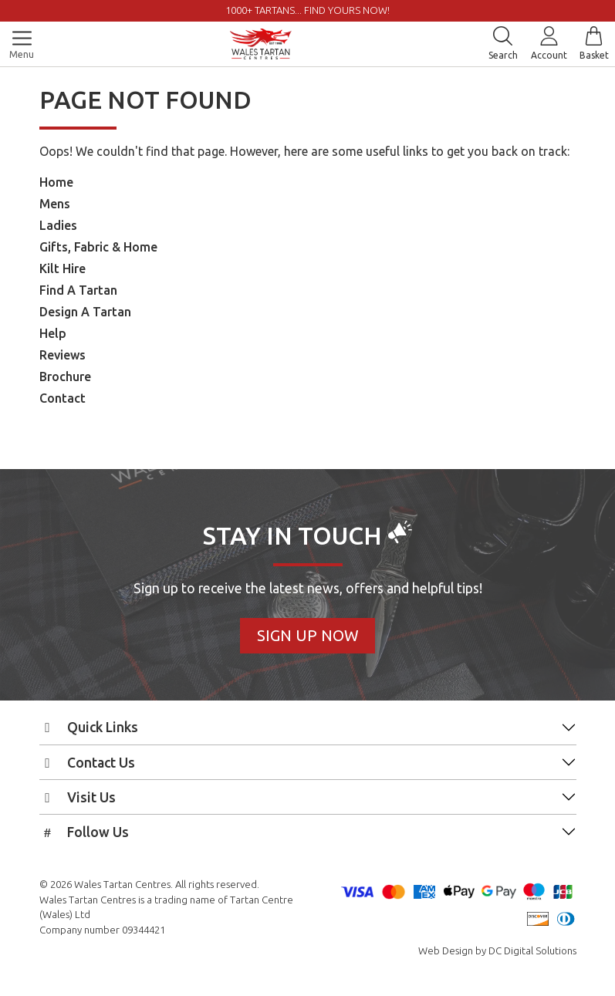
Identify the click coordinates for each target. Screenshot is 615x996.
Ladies (58, 225)
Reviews (62, 355)
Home (56, 182)
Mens (54, 204)
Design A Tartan (85, 312)
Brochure (65, 376)
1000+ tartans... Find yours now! (307, 10)
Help (52, 333)
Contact (62, 398)
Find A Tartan (78, 290)
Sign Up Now (308, 635)
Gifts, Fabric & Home (98, 247)
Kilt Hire (62, 268)
